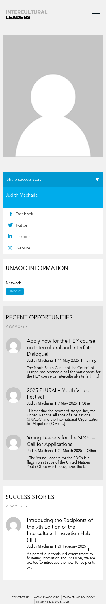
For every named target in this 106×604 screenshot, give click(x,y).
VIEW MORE (15, 327)
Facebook (24, 214)
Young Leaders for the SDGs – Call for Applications (61, 441)
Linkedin (23, 236)
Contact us (21, 597)
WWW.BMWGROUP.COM (79, 597)
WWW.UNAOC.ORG (46, 597)
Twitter (21, 225)
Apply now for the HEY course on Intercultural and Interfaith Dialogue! (61, 347)
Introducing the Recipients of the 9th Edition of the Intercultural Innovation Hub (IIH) (60, 530)
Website (23, 248)
